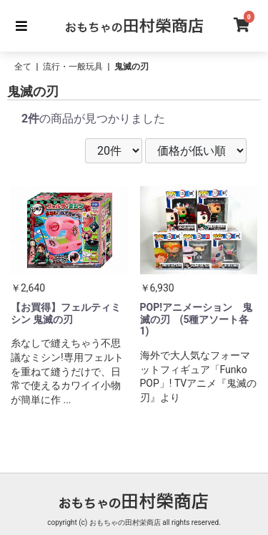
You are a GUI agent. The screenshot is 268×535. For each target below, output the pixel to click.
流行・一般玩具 (73, 67)
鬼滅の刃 (131, 67)
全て (22, 67)
